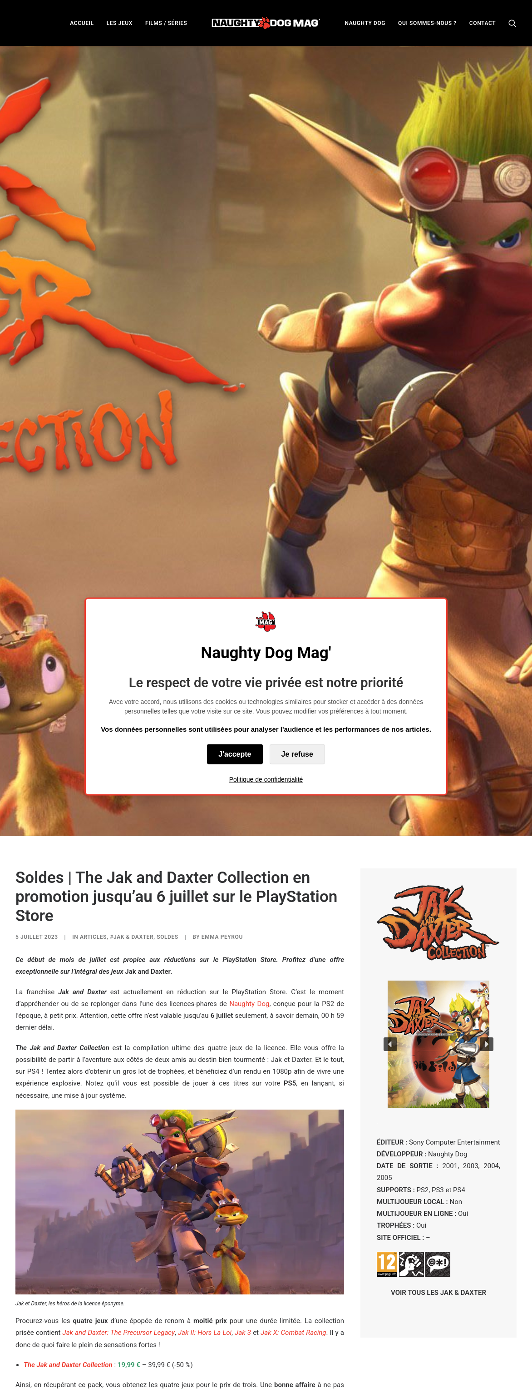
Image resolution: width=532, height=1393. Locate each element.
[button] (512, 23)
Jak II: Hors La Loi (205, 1155)
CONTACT (482, 23)
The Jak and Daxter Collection (68, 1187)
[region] (438, 867)
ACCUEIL (82, 23)
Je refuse (297, 754)
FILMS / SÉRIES (166, 23)
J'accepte (234, 754)
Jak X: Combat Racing (293, 1155)
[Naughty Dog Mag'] (266, 23)
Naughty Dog (249, 826)
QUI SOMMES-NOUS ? (427, 23)
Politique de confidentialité (266, 779)
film (170, 1231)
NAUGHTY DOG (365, 23)
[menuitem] (82, 23)
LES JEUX (120, 23)
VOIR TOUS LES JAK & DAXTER (438, 1115)
